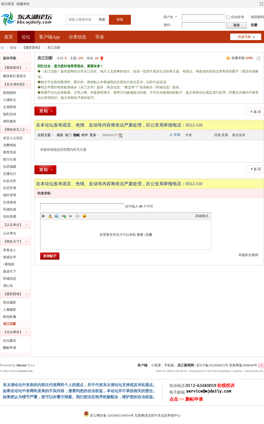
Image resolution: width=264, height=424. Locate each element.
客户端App (49, 37)
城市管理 (9, 195)
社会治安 (9, 181)
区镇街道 (9, 209)
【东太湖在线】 (14, 84)
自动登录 (235, 17)
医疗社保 (9, 159)
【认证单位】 (13, 225)
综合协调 (9, 216)
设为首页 (7, 4)
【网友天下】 (13, 241)
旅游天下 (9, 271)
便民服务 (9, 121)
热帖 (76, 135)
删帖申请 (9, 348)
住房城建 (9, 167)
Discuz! (21, 365)
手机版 (169, 365)
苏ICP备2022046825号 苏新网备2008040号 (227, 365)
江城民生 (9, 100)
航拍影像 (9, 317)
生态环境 (9, 188)
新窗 (177, 135)
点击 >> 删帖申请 (186, 399)
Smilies (84, 216)
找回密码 (257, 17)
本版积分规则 (248, 255)
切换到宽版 (261, 3)
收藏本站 (23, 4)
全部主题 (44, 135)
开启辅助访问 (256, 3)
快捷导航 (244, 37)
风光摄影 (9, 302)
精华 (84, 135)
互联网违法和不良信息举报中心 (157, 415)
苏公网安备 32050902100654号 (109, 415)
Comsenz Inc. (24, 370)
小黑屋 (156, 365)
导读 (99, 37)
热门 (68, 135)
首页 (8, 37)
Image (57, 216)
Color (50, 216)
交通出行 (9, 174)
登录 (140, 235)
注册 (254, 25)
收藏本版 (242, 58)
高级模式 (201, 216)
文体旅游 (9, 202)
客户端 (142, 365)
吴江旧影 (54, 47)
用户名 (168, 17)
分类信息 (77, 37)
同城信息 (9, 278)
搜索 (102, 19)
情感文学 (9, 257)
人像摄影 (9, 309)
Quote (70, 216)
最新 (60, 135)
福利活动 (9, 114)
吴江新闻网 (185, 365)
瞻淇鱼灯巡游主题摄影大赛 (14, 77)
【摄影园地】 (32, 47)
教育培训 (9, 152)
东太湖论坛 (2, 48)
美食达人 (9, 250)
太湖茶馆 (9, 107)
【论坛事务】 (13, 332)
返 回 (257, 112)
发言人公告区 (13, 138)
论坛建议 (9, 340)
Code (77, 216)
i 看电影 (9, 264)
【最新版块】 (13, 67)
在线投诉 (226, 385)
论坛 (25, 37)
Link (64, 216)
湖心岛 (8, 286)
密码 (167, 25)
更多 (93, 135)
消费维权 (9, 145)
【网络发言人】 (14, 129)
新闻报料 (9, 93)
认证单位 (9, 233)
